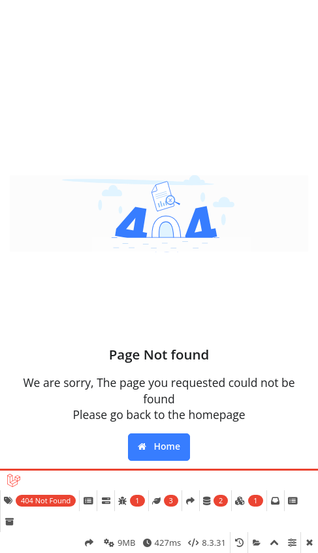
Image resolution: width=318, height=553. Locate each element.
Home (159, 446)
